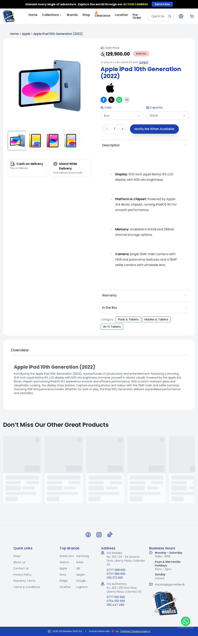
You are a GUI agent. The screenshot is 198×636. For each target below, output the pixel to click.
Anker (80, 562)
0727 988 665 (116, 574)
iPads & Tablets (128, 319)
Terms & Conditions (26, 587)
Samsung (82, 556)
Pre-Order (137, 16)
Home (33, 15)
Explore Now (162, 4)
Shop (86, 15)
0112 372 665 (115, 578)
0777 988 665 (116, 570)
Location (121, 15)
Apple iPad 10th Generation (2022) (58, 34)
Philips (64, 581)
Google (81, 581)
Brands (72, 15)
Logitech (82, 587)
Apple (26, 34)
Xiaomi (64, 562)
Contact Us (21, 568)
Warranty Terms (24, 581)
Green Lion (67, 556)
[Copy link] (127, 100)
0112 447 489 (115, 605)
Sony (63, 575)
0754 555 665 (116, 601)
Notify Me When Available (154, 129)
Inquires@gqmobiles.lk (170, 584)
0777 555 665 (116, 597)
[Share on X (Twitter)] (111, 100)
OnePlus (65, 587)
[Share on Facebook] (104, 100)
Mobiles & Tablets (156, 319)
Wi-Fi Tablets (112, 327)
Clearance (102, 14)
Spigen (80, 575)
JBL (78, 568)
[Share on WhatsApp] (119, 100)
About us (19, 562)
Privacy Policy (22, 575)
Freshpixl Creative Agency (135, 631)
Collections (52, 15)
